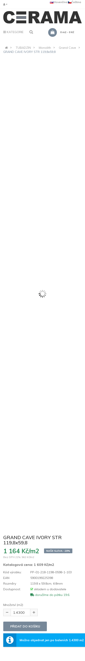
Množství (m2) (13, 605)
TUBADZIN (23, 47)
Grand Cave (67, 47)
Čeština (74, 2)
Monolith (45, 47)
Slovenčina (58, 2)
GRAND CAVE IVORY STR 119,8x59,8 (29, 51)
